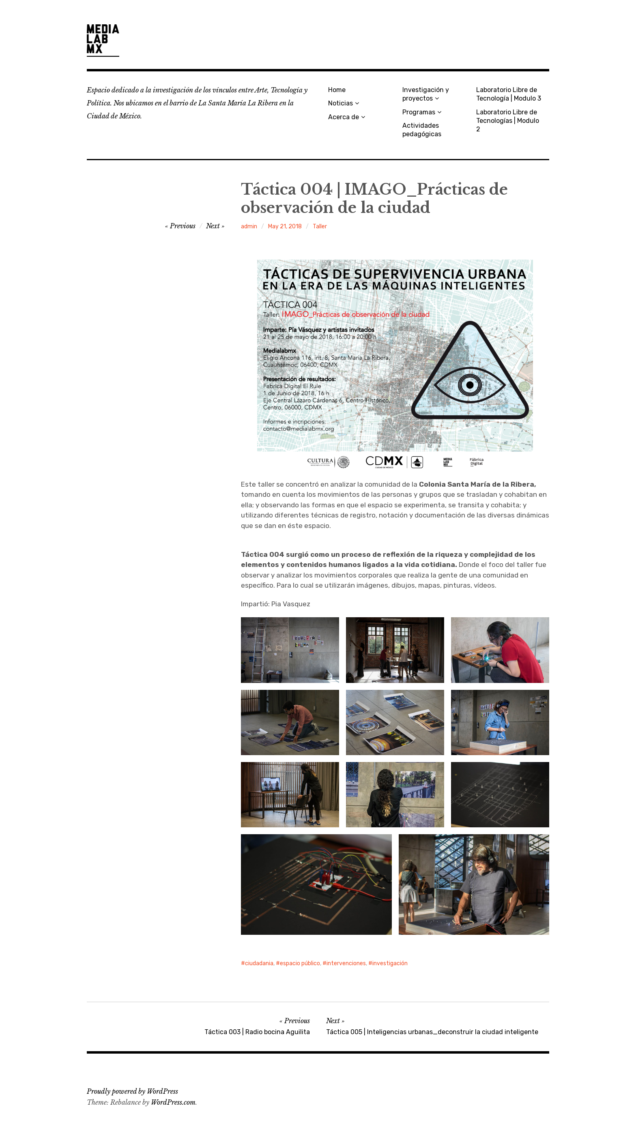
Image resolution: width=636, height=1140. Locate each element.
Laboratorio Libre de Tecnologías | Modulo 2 (507, 120)
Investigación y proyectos (425, 94)
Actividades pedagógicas (421, 130)
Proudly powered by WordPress (132, 1091)
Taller (320, 226)
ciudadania (259, 963)
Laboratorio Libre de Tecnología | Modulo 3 (508, 94)
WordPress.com (173, 1102)
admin (249, 226)
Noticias (340, 103)
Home (337, 90)
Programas (418, 112)
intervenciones (346, 963)
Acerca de (343, 117)
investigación (390, 963)
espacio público (300, 963)
